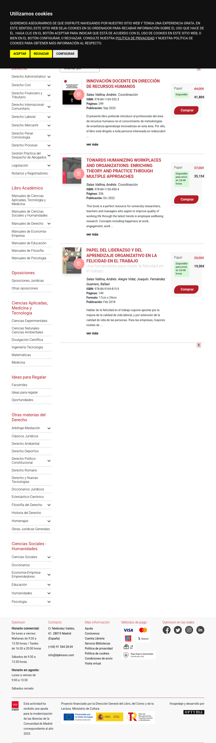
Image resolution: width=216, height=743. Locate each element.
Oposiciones (23, 272)
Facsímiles (19, 385)
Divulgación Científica (27, 340)
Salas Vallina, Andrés (102, 95)
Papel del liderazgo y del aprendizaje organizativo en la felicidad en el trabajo (122, 255)
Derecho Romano (24, 470)
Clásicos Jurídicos (25, 436)
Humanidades (22, 593)
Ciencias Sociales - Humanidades (29, 546)
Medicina (18, 362)
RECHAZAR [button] (41, 53)
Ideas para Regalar (29, 377)
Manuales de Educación (29, 243)
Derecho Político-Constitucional (24, 461)
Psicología (19, 602)
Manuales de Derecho (27, 224)
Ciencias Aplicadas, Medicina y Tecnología (30, 307)
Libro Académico (27, 188)
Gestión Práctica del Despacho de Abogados (29, 155)
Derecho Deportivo (25, 451)
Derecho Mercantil (25, 125)
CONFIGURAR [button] (65, 53)
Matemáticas (21, 355)
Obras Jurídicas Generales (31, 529)
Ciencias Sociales (24, 557)
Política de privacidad (99, 648)
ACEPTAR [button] (19, 53)
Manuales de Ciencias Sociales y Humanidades (30, 213)
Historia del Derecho (26, 513)
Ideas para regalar (25, 392)
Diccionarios (21, 565)
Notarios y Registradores (30, 173)
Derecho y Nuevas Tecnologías (25, 480)
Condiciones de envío (99, 658)
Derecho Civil (21, 85)
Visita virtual (93, 663)
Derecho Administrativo (29, 77)
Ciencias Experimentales (29, 321)
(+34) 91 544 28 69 (60, 646)
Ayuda (89, 628)
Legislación (20, 165)
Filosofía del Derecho (27, 505)
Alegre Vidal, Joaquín (133, 279)
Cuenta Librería (94, 638)
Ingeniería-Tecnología (27, 347)
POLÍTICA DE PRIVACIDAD (135, 38)
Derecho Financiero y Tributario (27, 95)
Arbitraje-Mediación (26, 428)
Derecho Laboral (23, 117)
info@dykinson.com (61, 655)
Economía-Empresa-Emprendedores (26, 574)
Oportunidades (22, 400)
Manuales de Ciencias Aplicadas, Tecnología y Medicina (29, 200)
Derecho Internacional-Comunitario (28, 107)
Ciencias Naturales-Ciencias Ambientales (27, 330)
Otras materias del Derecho (29, 417)
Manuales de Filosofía (28, 251)
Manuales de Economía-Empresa (29, 233)
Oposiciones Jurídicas (28, 281)
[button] (48, 76)
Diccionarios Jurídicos (28, 489)
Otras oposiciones (25, 288)
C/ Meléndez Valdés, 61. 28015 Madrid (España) (61, 633)
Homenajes (20, 521)
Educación (19, 585)
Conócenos (92, 633)
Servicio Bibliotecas (97, 643)
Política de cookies (97, 653)
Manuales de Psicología (29, 258)
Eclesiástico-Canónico (28, 497)
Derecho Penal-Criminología (23, 135)
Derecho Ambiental (25, 444)
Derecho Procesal (24, 145)
